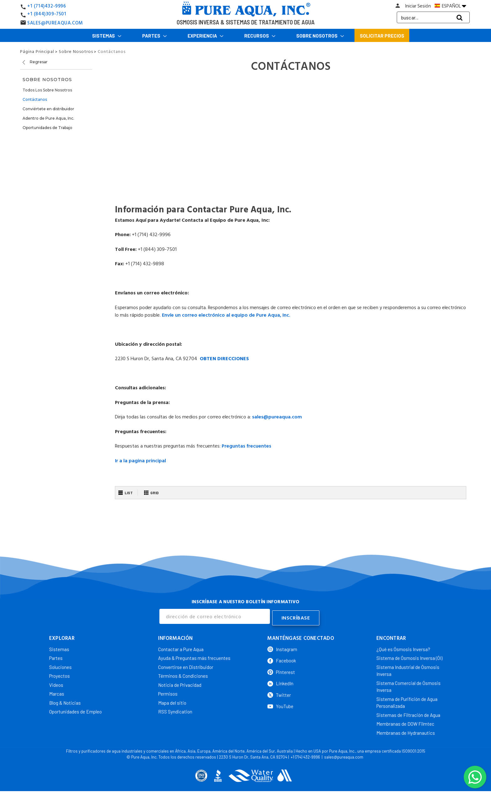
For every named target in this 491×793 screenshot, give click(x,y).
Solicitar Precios (382, 36)
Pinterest (281, 670)
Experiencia (206, 36)
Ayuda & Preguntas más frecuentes (194, 657)
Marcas (56, 692)
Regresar (35, 62)
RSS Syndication (175, 710)
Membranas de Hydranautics (405, 731)
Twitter (279, 693)
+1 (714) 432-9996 (305, 755)
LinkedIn (280, 682)
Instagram (282, 647)
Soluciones (60, 665)
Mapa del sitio (172, 701)
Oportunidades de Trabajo (47, 127)
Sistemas (106, 36)
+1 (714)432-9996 (46, 6)
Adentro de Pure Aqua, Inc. (48, 118)
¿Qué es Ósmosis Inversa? (403, 647)
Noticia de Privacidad (179, 683)
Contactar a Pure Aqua (181, 647)
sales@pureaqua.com (343, 755)
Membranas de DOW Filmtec (405, 722)
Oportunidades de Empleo (75, 710)
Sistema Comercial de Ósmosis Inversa (408, 685)
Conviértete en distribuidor (48, 108)
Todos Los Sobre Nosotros (47, 90)
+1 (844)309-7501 (46, 14)
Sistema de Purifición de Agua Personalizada (406, 701)
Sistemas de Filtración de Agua (408, 713)
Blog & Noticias (65, 701)
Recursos (260, 36)
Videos (56, 683)
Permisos (168, 692)
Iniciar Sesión (418, 6)
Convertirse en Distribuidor (185, 665)
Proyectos (59, 674)
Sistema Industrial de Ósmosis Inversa (407, 669)
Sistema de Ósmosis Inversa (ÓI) (409, 657)
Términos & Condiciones (183, 674)
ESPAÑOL (450, 6)
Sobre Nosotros (320, 36)
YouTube (280, 705)
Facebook (281, 659)
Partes (154, 36)
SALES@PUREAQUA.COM (55, 23)
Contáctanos (35, 99)
